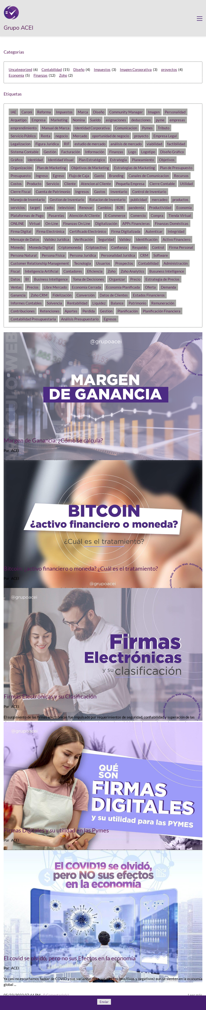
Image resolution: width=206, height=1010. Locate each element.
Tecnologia (82, 263)
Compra (157, 215)
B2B (120, 207)
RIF (66, 144)
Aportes (71, 311)
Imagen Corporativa (136, 69)
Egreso (58, 175)
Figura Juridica (47, 144)
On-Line (51, 223)
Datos (15, 279)
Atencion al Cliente (96, 183)
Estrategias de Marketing (134, 168)
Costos (16, 183)
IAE (13, 112)
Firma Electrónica (50, 231)
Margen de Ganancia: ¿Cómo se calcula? (53, 440)
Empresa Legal (165, 136)
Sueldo (95, 120)
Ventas (16, 287)
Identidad (35, 160)
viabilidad (154, 144)
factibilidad (176, 144)
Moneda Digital (41, 247)
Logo (132, 152)
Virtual (34, 223)
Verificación (83, 239)
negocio (61, 136)
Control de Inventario (149, 191)
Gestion (106, 311)
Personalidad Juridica (118, 255)
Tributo (163, 128)
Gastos (99, 191)
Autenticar (154, 231)
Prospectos (124, 263)
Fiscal (15, 271)
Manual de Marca (55, 128)
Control (158, 247)
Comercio (138, 215)
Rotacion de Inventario (107, 199)
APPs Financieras (136, 223)
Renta (45, 136)
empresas (177, 120)
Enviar (104, 1002)
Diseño (78, 69)
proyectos (169, 69)
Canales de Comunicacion (149, 175)
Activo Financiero (176, 239)
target (35, 207)
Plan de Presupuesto (176, 168)
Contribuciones (23, 311)
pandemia (136, 207)
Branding (116, 175)
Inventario (118, 191)
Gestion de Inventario (67, 199)
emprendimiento (24, 128)
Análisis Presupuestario (80, 319)
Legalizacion (20, 144)
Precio (135, 279)
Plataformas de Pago (27, 215)
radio (49, 207)
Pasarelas (56, 215)
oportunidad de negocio (110, 136)
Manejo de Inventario (28, 199)
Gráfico (16, 160)
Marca (83, 112)
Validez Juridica (56, 239)
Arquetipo (19, 120)
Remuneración (162, 303)
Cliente (70, 183)
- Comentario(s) (55, 995)
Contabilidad (51, 69)
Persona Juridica (83, 255)
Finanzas (41, 75)
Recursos (181, 175)
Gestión (50, 152)
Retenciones (50, 311)
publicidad (138, 199)
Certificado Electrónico (87, 231)
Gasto (99, 175)
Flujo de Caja (79, 175)
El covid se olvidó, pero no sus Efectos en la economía (70, 958)
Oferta (150, 287)
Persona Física (53, 255)
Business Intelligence (51, 279)
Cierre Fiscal (21, 191)
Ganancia (18, 295)
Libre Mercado (55, 287)
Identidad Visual (61, 160)
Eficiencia (95, 271)
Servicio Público (23, 136)
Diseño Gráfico (172, 152)
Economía (16, 75)
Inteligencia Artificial (41, 271)
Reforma (44, 112)
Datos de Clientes (114, 295)
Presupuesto (21, 175)
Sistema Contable (25, 152)
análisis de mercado (126, 144)
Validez (125, 239)
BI (27, 279)
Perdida (88, 311)
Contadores (72, 271)
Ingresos (82, 191)
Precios (33, 287)
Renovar (86, 207)
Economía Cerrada (86, 287)
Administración (176, 263)
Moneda (17, 247)
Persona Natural (24, 255)
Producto (34, 183)
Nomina (79, 120)
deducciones (141, 120)
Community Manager (126, 112)
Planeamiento (143, 160)
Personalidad (175, 112)
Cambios (104, 207)
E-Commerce (115, 215)
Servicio (52, 183)
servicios (18, 207)
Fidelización (62, 295)
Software (160, 255)
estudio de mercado (90, 144)
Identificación (147, 239)
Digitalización (106, 223)
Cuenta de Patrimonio (53, 191)
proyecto (141, 136)
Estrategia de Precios (162, 279)
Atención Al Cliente (84, 215)
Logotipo (148, 152)
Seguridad (106, 239)
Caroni (26, 112)
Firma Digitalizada (125, 231)
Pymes (147, 128)
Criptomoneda (69, 247)
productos (180, 199)
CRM (144, 255)
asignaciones (116, 120)
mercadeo (159, 199)
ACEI (15, 450)
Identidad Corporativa (92, 128)
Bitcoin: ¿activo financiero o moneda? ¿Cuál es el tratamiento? (81, 568)
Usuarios (103, 263)
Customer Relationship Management (40, 263)
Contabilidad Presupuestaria (33, 319)
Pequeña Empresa (130, 183)
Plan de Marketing (51, 168)
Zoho (63, 75)
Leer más (195, 995)
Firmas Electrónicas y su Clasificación (50, 696)
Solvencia (54, 303)
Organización (21, 168)
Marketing (59, 120)
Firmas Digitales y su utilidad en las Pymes (56, 830)
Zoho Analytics (132, 271)
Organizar (117, 279)
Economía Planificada (123, 287)
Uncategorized (20, 69)
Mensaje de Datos (25, 239)
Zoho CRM (39, 295)
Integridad (176, 231)
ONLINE (17, 223)
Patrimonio (137, 303)
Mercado (80, 136)
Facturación (70, 152)
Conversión (85, 295)
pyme (160, 120)
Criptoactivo (96, 247)
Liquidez (99, 303)
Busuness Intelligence (166, 271)
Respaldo (139, 247)
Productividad (160, 207)
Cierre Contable (162, 183)
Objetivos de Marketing (90, 168)
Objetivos (167, 160)
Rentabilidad (77, 303)
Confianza (119, 247)
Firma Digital (21, 231)
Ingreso (42, 175)
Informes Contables (26, 303)
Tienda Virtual (179, 215)
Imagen (154, 112)
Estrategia (118, 160)
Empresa (39, 120)
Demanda (168, 287)
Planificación (127, 311)
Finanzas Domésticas (171, 223)
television (66, 207)
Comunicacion (126, 128)
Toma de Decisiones (88, 279)
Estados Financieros (149, 295)
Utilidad (186, 183)
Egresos (110, 319)
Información (94, 152)
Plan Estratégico (92, 160)
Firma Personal (181, 247)
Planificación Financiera (161, 311)
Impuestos (102, 69)
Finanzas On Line (76, 223)
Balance (117, 303)
